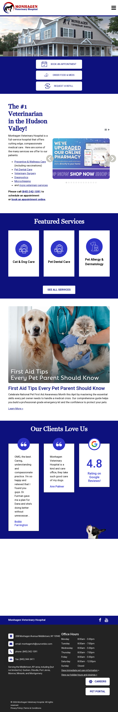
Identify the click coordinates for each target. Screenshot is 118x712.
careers (97, 681)
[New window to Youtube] (106, 620)
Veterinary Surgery (25, 173)
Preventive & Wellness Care (30, 161)
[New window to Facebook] (100, 620)
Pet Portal (97, 691)
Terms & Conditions (32, 708)
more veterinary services (33, 185)
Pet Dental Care (23, 169)
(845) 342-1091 (31, 191)
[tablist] (81, 182)
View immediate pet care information (79, 670)
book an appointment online (28, 199)
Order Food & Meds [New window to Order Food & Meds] (59, 75)
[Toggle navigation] (113, 7)
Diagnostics (21, 177)
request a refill (59, 86)
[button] (106, 129)
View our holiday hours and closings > (79, 675)
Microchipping (22, 181)
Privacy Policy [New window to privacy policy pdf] (16, 708)
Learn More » (15, 408)
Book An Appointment (59, 64)
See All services (59, 289)
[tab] (66, 182)
